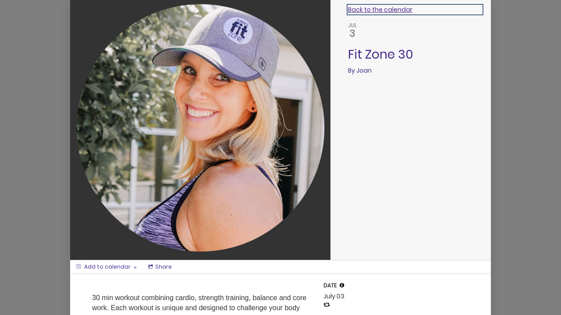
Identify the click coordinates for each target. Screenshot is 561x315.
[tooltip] (342, 285)
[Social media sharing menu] (159, 266)
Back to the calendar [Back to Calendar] (380, 9)
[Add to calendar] (106, 266)
